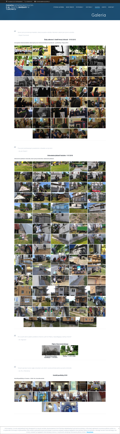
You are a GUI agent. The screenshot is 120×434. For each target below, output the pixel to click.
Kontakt (111, 7)
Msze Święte (70, 7)
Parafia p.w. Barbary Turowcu (19, 7)
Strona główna (58, 7)
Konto (104, 7)
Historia (89, 7)
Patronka (79, 7)
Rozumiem (90, 432)
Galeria (97, 7)
